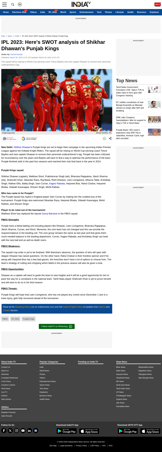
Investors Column (8, 385)
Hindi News (5, 389)
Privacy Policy (81, 446)
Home (6, 12)
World (63, 12)
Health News (45, 399)
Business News (46, 396)
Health (130, 12)
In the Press (6, 381)
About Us (5, 371)
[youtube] (23, 430)
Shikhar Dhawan (22, 147)
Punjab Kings (28, 319)
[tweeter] (10, 430)
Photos (108, 12)
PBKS (5, 319)
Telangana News (145, 374)
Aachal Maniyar (16, 54)
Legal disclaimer (66, 446)
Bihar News (120, 367)
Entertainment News (48, 381)
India (42, 12)
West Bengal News (146, 378)
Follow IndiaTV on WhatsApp (56, 326)
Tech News (44, 389)
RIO (104, 446)
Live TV (4, 392)
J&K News (120, 403)
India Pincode (6, 416)
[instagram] (16, 430)
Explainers (44, 392)
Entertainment (86, 12)
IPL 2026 (53, 12)
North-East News (123, 385)
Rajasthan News (145, 371)
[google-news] (35, 430)
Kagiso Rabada (57, 183)
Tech (99, 12)
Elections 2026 (19, 12)
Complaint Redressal (9, 378)
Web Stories (6, 399)
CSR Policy (94, 446)
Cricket (17, 36)
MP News (120, 381)
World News (44, 371)
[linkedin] (29, 430)
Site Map (53, 446)
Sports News (45, 385)
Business (141, 12)
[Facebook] (3, 430)
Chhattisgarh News (123, 396)
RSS (110, 446)
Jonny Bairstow (49, 213)
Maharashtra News (146, 367)
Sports (73, 12)
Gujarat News (121, 399)
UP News (120, 392)
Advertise (5, 374)
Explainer (154, 12)
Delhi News (120, 371)
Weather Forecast (8, 412)
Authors (4, 396)
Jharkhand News (122, 378)
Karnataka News (122, 406)
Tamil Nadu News (123, 389)
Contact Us (5, 367)
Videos (33, 12)
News (3, 36)
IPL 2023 (15, 319)
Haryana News (122, 374)
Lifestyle (120, 12)
